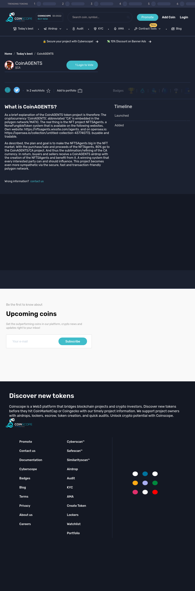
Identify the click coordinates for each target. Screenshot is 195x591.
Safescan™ (74, 451)
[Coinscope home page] (19, 17)
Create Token (76, 506)
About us (26, 515)
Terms (23, 496)
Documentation (30, 460)
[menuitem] (23, 29)
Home (8, 53)
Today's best (24, 53)
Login (184, 17)
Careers (25, 524)
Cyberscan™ (75, 441)
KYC (70, 487)
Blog (22, 487)
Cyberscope (28, 469)
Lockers (72, 515)
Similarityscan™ (78, 460)
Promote (147, 17)
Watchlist (74, 524)
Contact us (27, 451)
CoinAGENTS (45, 53)
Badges (118, 90)
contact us (37, 181)
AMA (70, 496)
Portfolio (73, 533)
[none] (53, 29)
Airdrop (72, 469)
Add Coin (168, 17)
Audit (71, 478)
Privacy (24, 506)
